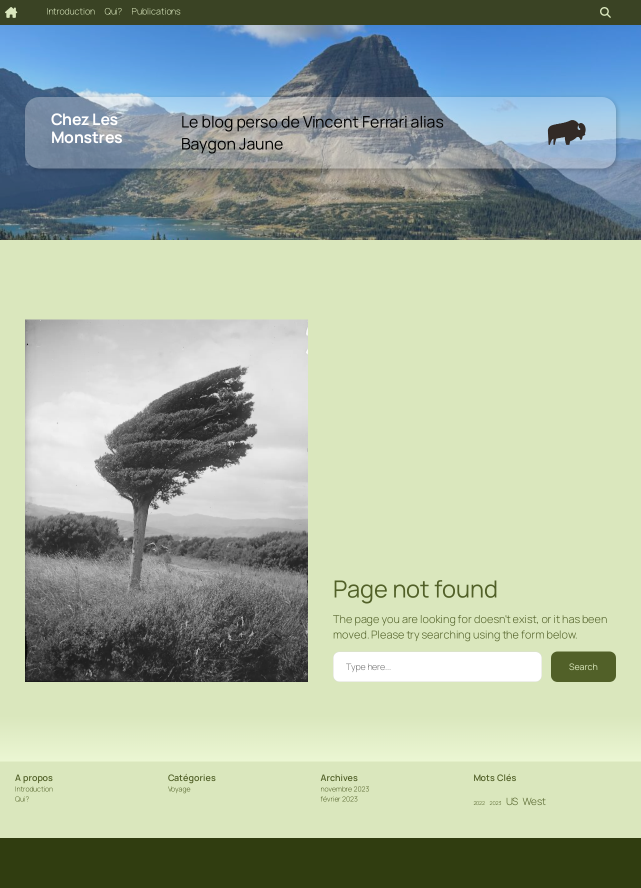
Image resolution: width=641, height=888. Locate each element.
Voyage (179, 789)
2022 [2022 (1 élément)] (480, 803)
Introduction (34, 789)
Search (583, 666)
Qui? (22, 799)
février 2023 (339, 799)
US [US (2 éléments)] (512, 801)
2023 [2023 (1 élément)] (496, 803)
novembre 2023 (345, 789)
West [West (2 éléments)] (534, 801)
